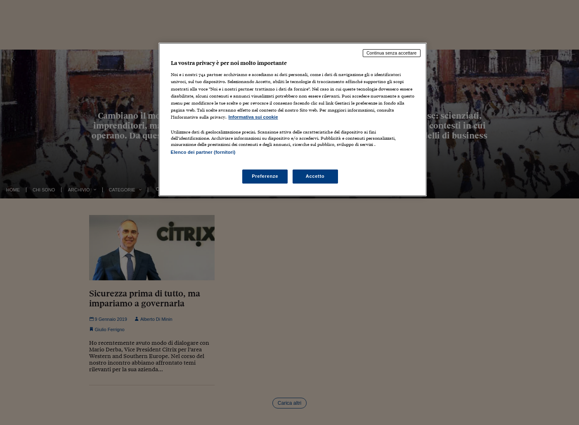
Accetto (315, 176)
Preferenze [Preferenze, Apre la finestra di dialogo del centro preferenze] (265, 176)
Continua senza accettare (391, 52)
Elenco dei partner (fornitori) (203, 152)
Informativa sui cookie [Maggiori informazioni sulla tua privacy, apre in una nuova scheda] (253, 117)
